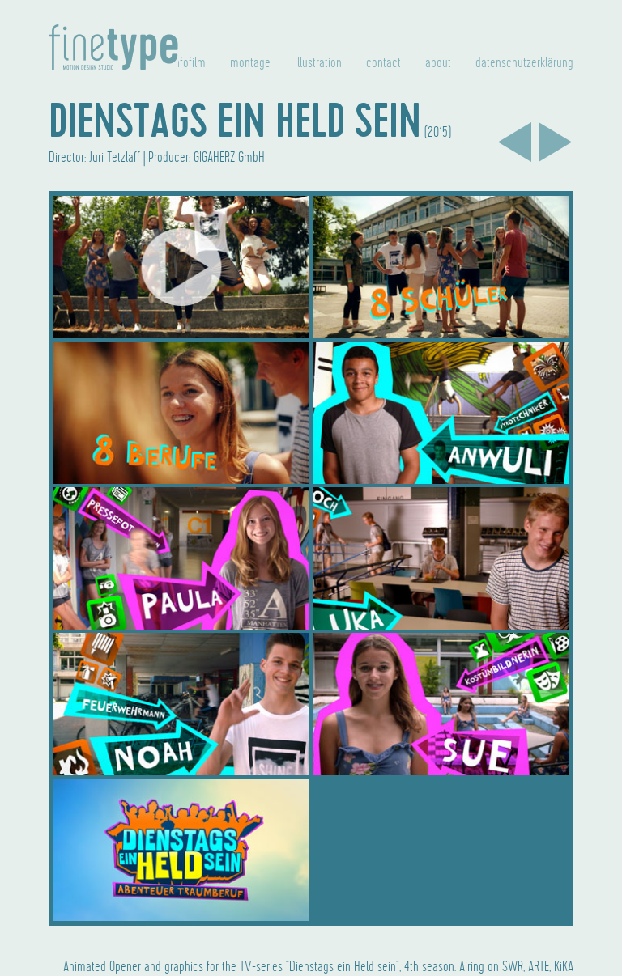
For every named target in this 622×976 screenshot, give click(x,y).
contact (383, 63)
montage (250, 63)
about (438, 63)
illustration (318, 63)
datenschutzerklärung (524, 63)
